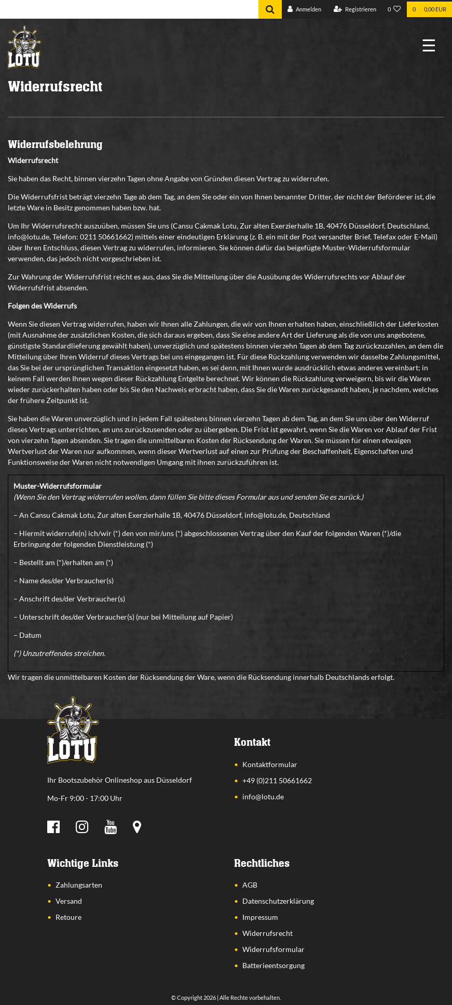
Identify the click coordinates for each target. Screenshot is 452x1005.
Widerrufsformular (273, 949)
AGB (249, 884)
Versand (69, 900)
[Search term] (129, 9)
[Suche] (270, 9)
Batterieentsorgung (273, 965)
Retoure (68, 917)
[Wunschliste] (394, 10)
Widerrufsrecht (267, 933)
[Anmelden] (304, 10)
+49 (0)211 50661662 (277, 780)
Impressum (260, 917)
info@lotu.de (263, 796)
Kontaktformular (269, 764)
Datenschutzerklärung (278, 900)
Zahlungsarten (79, 884)
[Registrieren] (355, 10)
